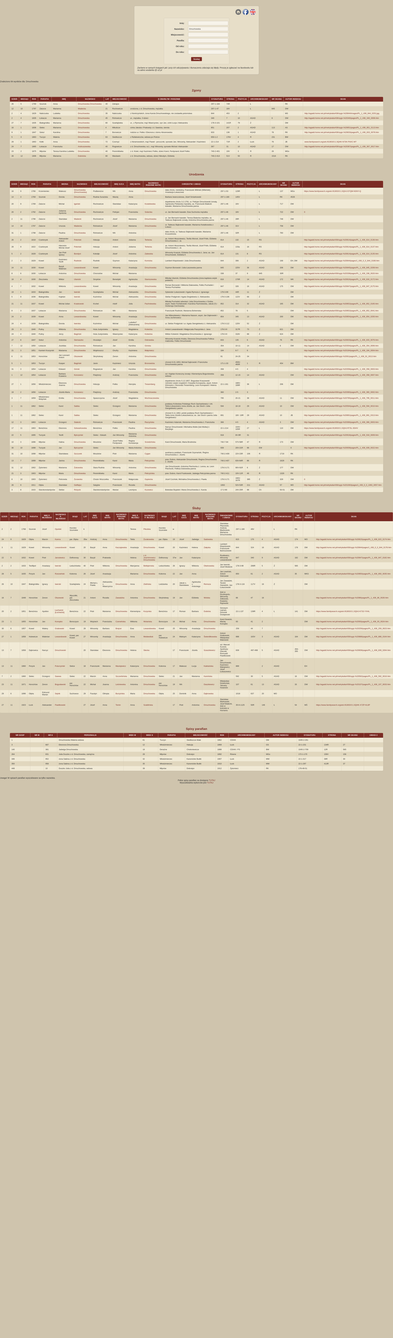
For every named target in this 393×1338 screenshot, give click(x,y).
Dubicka (207, 611)
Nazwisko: (179, 29)
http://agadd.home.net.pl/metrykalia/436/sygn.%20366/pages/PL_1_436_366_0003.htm (341, 422)
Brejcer (119, 628)
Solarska (148, 212)
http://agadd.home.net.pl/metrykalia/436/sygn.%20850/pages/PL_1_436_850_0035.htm (353, 574)
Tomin (118, 705)
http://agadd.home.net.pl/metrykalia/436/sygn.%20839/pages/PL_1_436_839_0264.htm (353, 650)
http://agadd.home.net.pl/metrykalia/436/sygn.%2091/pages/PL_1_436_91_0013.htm (340, 356)
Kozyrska (147, 611)
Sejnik (57, 693)
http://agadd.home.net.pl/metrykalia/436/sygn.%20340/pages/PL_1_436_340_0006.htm (341, 118)
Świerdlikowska (210, 637)
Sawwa (58, 676)
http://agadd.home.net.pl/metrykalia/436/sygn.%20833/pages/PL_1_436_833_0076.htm (341, 340)
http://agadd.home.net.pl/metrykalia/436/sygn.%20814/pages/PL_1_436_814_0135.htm (341, 254)
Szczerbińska (121, 676)
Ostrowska (149, 340)
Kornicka (148, 261)
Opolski (58, 529)
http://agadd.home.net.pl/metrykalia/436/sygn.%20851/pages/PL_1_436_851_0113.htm (341, 127)
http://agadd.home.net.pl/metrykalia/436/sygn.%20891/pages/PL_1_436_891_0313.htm (341, 415)
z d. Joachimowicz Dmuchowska (149, 557)
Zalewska (149, 254)
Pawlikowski (60, 705)
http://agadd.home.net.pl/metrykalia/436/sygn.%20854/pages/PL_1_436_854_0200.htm (341, 316)
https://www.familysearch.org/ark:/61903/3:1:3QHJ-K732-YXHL (343, 611)
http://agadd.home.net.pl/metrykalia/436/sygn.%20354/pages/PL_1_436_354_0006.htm (341, 346)
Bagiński (77, 334)
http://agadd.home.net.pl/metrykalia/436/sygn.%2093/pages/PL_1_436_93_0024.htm (352, 621)
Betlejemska (148, 566)
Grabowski (59, 628)
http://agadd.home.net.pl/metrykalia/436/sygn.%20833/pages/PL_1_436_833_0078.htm (341, 132)
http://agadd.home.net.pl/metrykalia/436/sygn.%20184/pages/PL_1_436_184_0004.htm (341, 350)
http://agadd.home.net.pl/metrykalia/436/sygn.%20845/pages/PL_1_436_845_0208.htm (341, 268)
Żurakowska (148, 539)
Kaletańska (208, 666)
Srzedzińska (150, 442)
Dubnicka (82, 156)
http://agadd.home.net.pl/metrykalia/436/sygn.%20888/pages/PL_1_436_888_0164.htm (353, 637)
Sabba (77, 406)
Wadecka (82, 109)
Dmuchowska (83, 113)
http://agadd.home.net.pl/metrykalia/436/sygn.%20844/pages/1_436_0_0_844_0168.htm (341, 261)
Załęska (207, 547)
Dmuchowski (60, 650)
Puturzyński (60, 666)
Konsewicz (78, 392)
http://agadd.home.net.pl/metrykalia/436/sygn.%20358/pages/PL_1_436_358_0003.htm (341, 369)
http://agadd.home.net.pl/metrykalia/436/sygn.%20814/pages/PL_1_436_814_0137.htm (341, 247)
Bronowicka (150, 363)
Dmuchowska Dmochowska (90, 104)
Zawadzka (120, 598)
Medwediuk (148, 637)
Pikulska (147, 529)
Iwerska (77, 323)
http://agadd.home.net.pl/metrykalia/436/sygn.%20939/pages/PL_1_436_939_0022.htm (341, 448)
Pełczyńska (150, 461)
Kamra (58, 539)
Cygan (147, 454)
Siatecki (77, 422)
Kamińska (208, 676)
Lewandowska (80, 286)
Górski (77, 369)
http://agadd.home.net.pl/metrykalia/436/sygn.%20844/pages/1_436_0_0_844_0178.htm (354, 547)
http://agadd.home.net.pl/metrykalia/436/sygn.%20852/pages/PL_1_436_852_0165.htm (341, 304)
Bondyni (77, 254)
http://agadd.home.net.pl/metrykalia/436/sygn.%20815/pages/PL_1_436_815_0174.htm (353, 539)
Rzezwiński (60, 574)
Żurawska (78, 479)
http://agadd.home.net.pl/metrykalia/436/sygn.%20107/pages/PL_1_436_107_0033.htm (353, 684)
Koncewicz (78, 375)
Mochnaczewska (152, 398)
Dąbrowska (208, 693)
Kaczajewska (121, 547)
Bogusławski (60, 684)
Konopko (58, 621)
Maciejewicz (121, 666)
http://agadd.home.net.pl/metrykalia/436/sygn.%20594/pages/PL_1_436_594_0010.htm (341, 406)
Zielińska (147, 584)
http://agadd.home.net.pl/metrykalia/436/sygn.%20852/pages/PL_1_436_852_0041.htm (341, 311)
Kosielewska (150, 204)
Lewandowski (80, 268)
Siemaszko (78, 340)
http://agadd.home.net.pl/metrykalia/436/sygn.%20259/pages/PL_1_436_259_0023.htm (353, 628)
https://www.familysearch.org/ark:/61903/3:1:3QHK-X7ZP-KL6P (343, 705)
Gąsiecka (149, 479)
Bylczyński (78, 435)
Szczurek (78, 454)
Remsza (207, 584)
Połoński (77, 240)
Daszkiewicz (209, 684)
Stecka (146, 650)
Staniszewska (150, 279)
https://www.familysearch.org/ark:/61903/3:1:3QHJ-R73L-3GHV (331, 428)
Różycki (77, 490)
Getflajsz (78, 485)
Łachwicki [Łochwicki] (59, 611)
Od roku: (180, 46)
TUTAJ (212, 780)
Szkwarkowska (80, 428)
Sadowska (208, 539)
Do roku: (180, 52)
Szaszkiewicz (209, 650)
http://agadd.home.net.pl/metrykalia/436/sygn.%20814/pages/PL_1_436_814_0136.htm (341, 240)
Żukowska (78, 467)
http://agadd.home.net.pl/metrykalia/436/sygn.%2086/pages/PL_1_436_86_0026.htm (352, 598)
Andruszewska (84, 146)
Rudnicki (77, 261)
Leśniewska (121, 684)
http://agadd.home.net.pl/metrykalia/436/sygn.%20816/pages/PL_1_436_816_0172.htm (341, 279)
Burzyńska (120, 693)
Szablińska (148, 705)
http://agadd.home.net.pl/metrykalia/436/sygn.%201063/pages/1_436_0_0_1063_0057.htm (342, 485)
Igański (77, 204)
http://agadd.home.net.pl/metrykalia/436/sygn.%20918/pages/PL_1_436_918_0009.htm (341, 435)
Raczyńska (149, 422)
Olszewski (78, 356)
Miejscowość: (177, 35)
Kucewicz (149, 490)
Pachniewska (150, 304)
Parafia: (180, 40)
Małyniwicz (149, 350)
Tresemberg (150, 384)
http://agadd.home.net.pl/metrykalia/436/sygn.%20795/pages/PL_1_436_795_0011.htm (341, 398)
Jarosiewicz (60, 558)
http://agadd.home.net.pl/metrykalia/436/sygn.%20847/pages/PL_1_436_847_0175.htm (341, 286)
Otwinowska (209, 566)
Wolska (207, 598)
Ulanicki (77, 279)
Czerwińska (121, 621)
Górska (148, 346)
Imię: (182, 23)
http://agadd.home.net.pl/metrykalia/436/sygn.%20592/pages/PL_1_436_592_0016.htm (353, 676)
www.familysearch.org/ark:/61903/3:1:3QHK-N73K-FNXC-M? (330, 142)
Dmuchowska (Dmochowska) (80, 191)
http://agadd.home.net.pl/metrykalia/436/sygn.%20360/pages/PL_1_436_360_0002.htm (341, 392)
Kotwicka (148, 329)
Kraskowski (79, 304)
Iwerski (77, 292)
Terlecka (148, 240)
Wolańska (147, 621)
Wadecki (77, 219)
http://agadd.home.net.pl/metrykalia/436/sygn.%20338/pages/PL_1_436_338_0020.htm (341, 273)
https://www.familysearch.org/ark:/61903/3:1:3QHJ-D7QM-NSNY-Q (332, 191)
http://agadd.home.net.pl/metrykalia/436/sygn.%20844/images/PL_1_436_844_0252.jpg (341, 113)
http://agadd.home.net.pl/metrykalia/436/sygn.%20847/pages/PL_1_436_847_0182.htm (353, 558)
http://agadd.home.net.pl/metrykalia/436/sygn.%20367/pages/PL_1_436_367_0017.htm (341, 146)
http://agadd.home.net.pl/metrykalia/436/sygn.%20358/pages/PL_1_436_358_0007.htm (341, 375)
